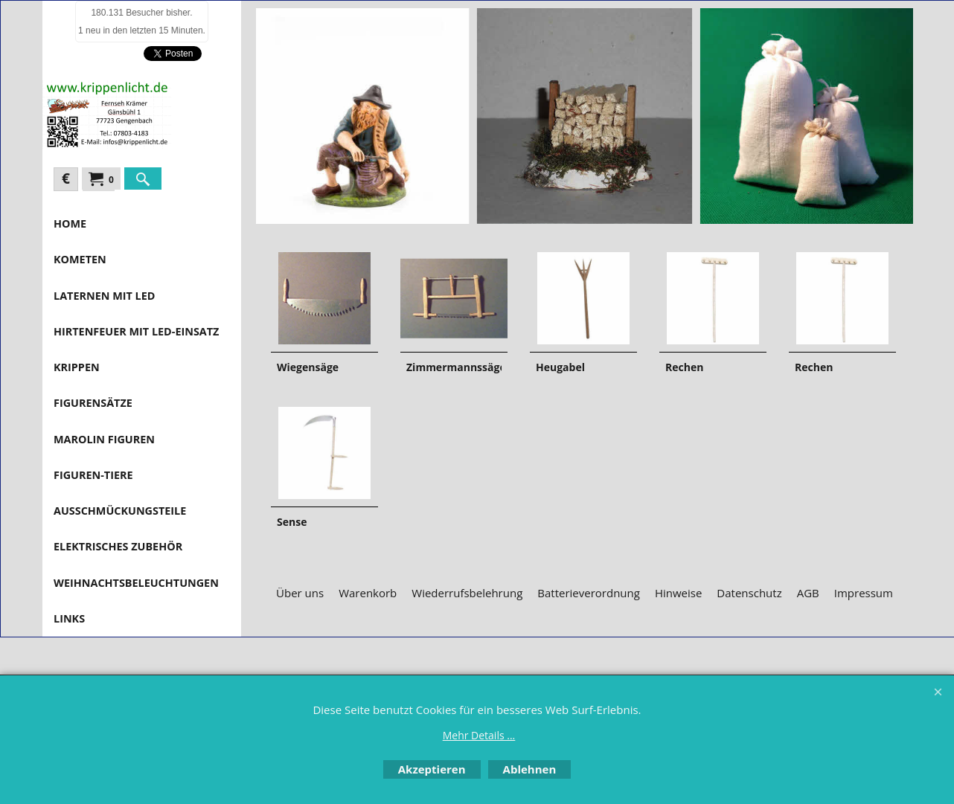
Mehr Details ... (479, 735)
